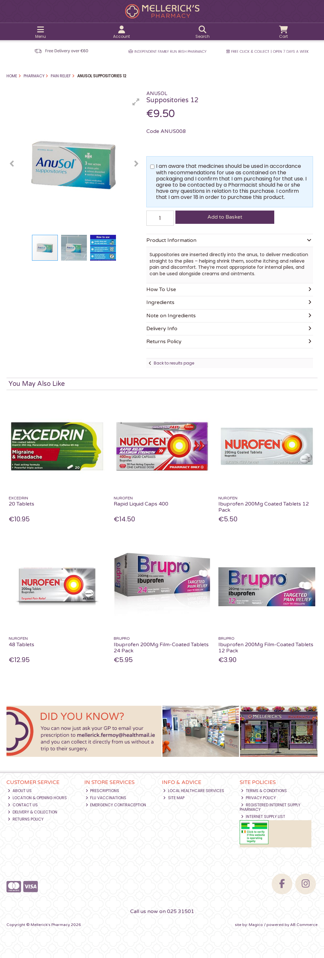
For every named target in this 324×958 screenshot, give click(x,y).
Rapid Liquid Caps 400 (141, 504)
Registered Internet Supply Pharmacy (270, 807)
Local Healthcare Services (193, 790)
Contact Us (23, 805)
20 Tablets (21, 504)
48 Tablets (21, 644)
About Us (20, 790)
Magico (256, 924)
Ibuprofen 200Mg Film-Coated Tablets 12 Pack (265, 647)
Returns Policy (26, 819)
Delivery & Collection (32, 812)
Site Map (173, 797)
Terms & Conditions (264, 790)
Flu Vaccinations (106, 797)
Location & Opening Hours (37, 797)
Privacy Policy (258, 797)
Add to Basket (224, 217)
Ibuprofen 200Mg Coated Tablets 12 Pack (263, 507)
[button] (136, 102)
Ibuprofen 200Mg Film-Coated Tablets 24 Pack (161, 647)
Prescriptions (103, 790)
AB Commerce (304, 924)
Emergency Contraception (116, 805)
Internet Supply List (263, 816)
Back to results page (174, 363)
